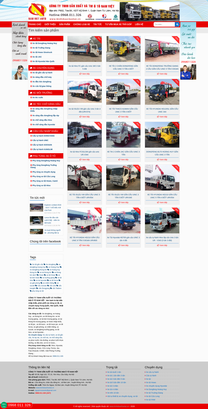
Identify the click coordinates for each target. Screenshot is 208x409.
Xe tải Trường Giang (40, 48)
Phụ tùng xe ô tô (42, 156)
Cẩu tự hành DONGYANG (42, 136)
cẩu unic (51, 286)
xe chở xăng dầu (55, 338)
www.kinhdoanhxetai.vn (45, 388)
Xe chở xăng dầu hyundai (42, 124)
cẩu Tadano (55, 288)
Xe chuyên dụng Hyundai (156, 386)
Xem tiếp (85, 74)
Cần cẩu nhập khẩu (44, 131)
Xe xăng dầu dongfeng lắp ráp (44, 115)
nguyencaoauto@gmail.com (177, 2)
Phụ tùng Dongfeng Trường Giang (43, 166)
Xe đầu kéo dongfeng (40, 82)
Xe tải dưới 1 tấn (113, 372)
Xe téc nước (36, 97)
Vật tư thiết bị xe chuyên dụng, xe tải (122, 396)
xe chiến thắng (47, 283)
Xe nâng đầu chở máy (41, 77)
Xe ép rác (36, 338)
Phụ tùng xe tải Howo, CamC (44, 181)
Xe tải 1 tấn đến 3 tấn (115, 375)
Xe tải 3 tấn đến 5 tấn (115, 379)
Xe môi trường (41, 92)
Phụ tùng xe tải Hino (40, 185)
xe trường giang (47, 278)
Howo (40, 275)
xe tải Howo (49, 275)
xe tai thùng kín (44, 272)
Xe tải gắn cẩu (36, 264)
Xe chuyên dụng (42, 68)
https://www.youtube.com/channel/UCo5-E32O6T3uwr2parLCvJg (171, 2)
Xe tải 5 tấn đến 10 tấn (116, 382)
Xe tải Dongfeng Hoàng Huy (43, 43)
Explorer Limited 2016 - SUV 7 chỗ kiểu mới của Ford (52, 207)
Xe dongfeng (50, 264)
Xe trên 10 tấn (112, 393)
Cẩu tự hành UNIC (39, 140)
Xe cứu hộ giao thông (40, 86)
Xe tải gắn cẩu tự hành (41, 73)
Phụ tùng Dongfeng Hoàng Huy (45, 161)
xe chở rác (44, 338)
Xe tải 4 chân (112, 389)
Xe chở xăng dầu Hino (41, 120)
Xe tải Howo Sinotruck (41, 52)
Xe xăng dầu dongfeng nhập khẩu (43, 110)
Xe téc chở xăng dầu (45, 104)
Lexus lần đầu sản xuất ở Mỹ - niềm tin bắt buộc (52, 220)
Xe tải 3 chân (112, 386)
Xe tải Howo (150, 382)
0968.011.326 (58, 356)
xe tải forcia (52, 280)
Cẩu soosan (41, 286)
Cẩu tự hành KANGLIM (41, 149)
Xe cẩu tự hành (49, 335)
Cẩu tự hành (150, 375)
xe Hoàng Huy (52, 267)
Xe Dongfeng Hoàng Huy (156, 389)
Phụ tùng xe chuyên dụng (42, 172)
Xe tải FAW (150, 400)
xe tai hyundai (40, 280)
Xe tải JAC (36, 57)
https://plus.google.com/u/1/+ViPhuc (166, 2)
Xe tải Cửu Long (152, 396)
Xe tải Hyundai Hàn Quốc (42, 61)
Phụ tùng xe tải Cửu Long (42, 176)
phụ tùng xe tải (37, 291)
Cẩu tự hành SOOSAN (41, 145)
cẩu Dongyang (43, 288)
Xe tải (35, 38)
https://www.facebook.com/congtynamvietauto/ (161, 2)
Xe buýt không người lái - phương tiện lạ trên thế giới (52, 232)
